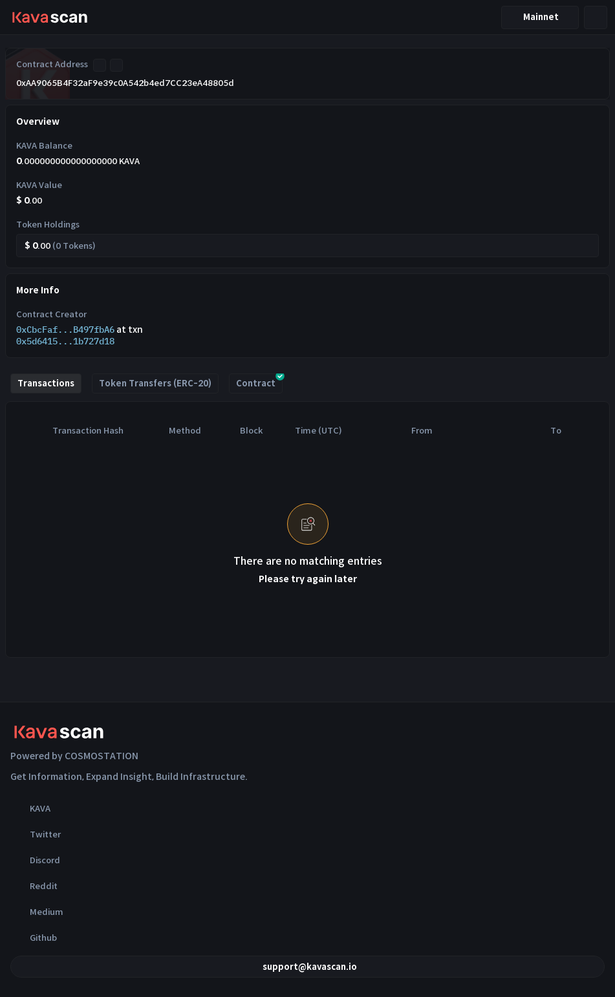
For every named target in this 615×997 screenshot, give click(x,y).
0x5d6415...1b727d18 (65, 341)
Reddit (34, 886)
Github (33, 937)
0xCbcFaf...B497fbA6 (65, 329)
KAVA (30, 808)
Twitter (35, 834)
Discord (35, 860)
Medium (36, 911)
